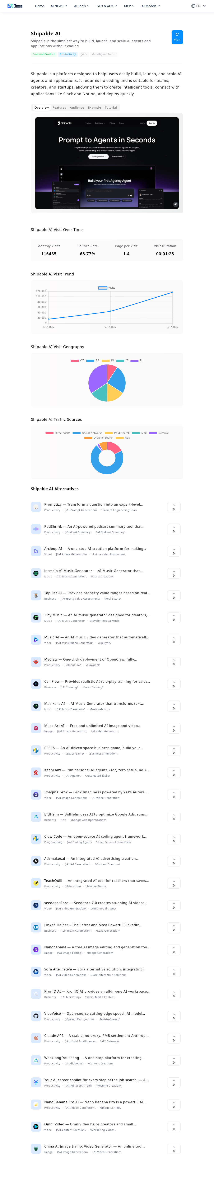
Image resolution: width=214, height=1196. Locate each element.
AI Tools (82, 6)
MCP (129, 6)
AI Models (151, 6)
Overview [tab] (41, 107)
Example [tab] (94, 107)
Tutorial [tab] (111, 107)
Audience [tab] (77, 107)
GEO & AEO (107, 6)
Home (39, 6)
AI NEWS (59, 6)
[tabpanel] (107, 166)
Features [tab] (59, 107)
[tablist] (75, 107)
